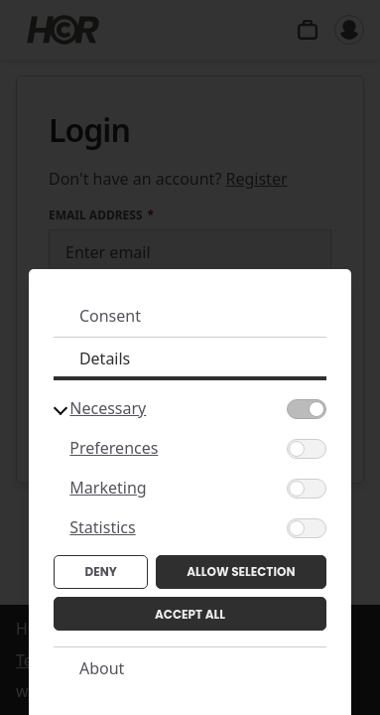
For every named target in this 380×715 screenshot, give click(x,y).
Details (104, 358)
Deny (101, 571)
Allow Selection (241, 571)
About (101, 668)
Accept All (190, 614)
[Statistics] (306, 528)
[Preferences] (306, 449)
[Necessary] (306, 409)
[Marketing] (306, 489)
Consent (110, 316)
